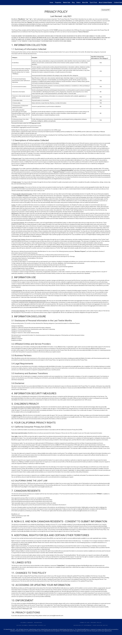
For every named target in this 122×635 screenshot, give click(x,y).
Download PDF (105, 10)
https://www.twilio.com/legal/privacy (36, 297)
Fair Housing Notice (100, 625)
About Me (85, 2)
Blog (73, 2)
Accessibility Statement (83, 625)
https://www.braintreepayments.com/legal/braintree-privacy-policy (52, 178)
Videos (78, 2)
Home (51, 2)
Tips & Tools (93, 2)
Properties (58, 2)
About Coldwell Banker (105, 2)
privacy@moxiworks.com (33, 412)
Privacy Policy (96, 622)
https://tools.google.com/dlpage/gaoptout (30, 236)
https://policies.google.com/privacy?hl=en (60, 234)
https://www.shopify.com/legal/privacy (43, 177)
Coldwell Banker (27, 622)
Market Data (66, 2)
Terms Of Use (84, 622)
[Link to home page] (2, 2)
